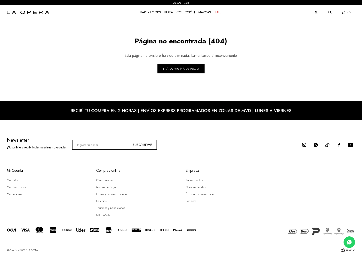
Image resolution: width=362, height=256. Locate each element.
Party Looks (150, 12)
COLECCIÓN (185, 12)
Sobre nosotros (194, 180)
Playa (168, 12)
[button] (316, 12)
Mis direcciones (16, 187)
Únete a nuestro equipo (200, 194)
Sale (217, 12)
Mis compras (14, 194)
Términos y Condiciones (110, 208)
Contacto (191, 201)
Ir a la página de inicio (181, 68)
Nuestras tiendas (195, 187)
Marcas (204, 12)
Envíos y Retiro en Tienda (111, 194)
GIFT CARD (103, 215)
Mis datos (12, 180)
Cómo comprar (105, 180)
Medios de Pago (106, 187)
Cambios (101, 201)
